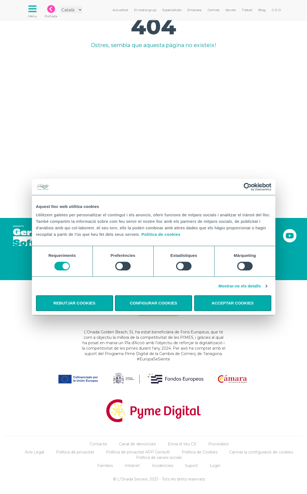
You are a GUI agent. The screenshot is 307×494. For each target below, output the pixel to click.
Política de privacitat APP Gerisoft (138, 452)
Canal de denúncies (137, 444)
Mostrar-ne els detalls (240, 286)
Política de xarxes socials (159, 457)
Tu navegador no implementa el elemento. (154, 115)
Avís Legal (34, 452)
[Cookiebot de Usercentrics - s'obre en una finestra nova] (247, 187)
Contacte (98, 444)
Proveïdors (218, 444)
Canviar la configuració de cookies (261, 452)
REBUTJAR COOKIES (74, 303)
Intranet (132, 465)
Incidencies (162, 465)
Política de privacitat (75, 452)
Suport (191, 465)
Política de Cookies (199, 452)
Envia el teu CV (182, 444)
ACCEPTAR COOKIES (233, 303)
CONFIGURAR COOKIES (153, 303)
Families (105, 465)
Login (215, 465)
